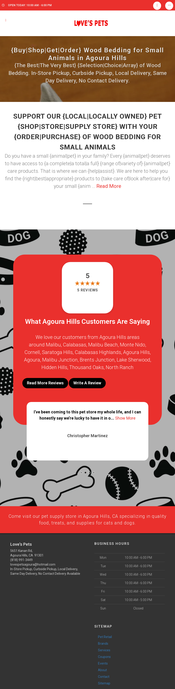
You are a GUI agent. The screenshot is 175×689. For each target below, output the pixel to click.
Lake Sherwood (133, 360)
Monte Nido (132, 345)
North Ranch (120, 367)
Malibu (53, 345)
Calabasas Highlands (98, 352)
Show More (125, 415)
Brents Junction (97, 360)
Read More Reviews (45, 382)
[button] (81, 470)
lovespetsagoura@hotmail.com (32, 563)
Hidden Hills (54, 367)
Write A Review (87, 382)
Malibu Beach (103, 345)
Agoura (32, 360)
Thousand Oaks (86, 367)
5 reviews (87, 290)
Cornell (32, 352)
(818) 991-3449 (21, 558)
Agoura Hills (136, 352)
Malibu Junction (60, 360)
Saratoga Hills (57, 352)
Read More (108, 186)
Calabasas (74, 345)
